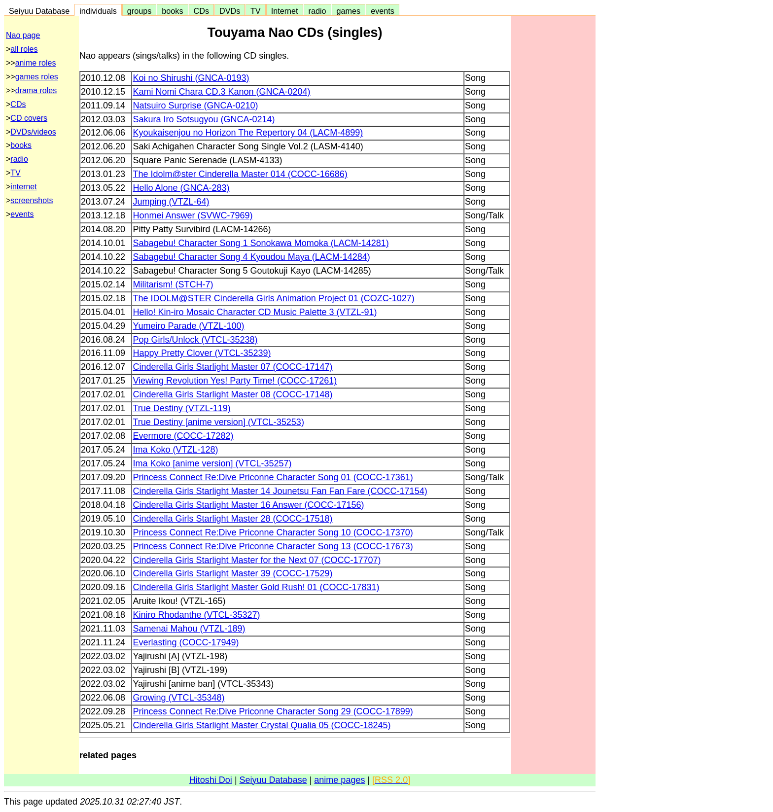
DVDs (230, 10)
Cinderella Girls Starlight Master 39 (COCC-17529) (232, 573)
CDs (201, 10)
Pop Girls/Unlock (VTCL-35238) (195, 340)
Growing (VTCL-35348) (178, 698)
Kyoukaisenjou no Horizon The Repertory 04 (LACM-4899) (248, 133)
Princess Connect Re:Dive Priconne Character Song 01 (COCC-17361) (273, 477)
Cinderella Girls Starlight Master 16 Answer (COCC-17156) (248, 505)
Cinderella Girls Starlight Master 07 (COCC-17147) (232, 367)
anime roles (35, 63)
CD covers (28, 118)
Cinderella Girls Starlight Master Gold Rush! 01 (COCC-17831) (256, 587)
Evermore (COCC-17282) (183, 436)
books (172, 10)
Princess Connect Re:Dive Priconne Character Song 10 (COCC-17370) (273, 532)
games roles (36, 76)
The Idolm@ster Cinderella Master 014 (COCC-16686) (240, 174)
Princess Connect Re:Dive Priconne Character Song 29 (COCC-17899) (273, 711)
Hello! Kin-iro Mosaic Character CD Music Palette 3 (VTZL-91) (255, 312)
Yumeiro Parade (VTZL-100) (188, 326)
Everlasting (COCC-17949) (186, 642)
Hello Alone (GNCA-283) (181, 188)
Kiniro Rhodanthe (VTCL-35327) (196, 615)
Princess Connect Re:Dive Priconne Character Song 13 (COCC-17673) (273, 546)
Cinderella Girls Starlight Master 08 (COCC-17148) (232, 394)
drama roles (36, 90)
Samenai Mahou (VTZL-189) (189, 629)
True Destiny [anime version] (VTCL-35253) (218, 422)
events (382, 10)
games (348, 10)
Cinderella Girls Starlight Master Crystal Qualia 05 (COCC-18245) (261, 725)
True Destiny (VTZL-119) (181, 408)
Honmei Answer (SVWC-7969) (192, 215)
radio (317, 10)
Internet (285, 10)
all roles (23, 49)
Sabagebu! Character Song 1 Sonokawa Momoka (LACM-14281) (260, 243)
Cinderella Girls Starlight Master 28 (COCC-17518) (232, 519)
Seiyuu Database (39, 10)
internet (23, 186)
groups (139, 10)
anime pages (339, 780)
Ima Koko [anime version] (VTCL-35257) (212, 463)
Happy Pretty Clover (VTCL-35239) (202, 353)
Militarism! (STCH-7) (173, 284)
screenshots (31, 200)
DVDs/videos (33, 132)
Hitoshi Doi (210, 780)
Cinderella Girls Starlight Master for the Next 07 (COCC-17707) (257, 560)
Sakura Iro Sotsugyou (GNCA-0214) (204, 119)
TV (255, 10)
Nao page (23, 35)
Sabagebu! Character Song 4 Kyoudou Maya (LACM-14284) (251, 257)
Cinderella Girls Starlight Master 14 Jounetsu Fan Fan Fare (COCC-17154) (280, 491)
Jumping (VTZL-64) (171, 202)
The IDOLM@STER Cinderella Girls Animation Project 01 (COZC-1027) (273, 298)
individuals (98, 10)
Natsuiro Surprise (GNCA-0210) (195, 105)
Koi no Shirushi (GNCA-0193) (191, 78)
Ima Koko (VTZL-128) (175, 450)
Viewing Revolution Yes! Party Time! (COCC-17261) (235, 381)
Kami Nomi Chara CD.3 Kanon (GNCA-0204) (221, 92)
